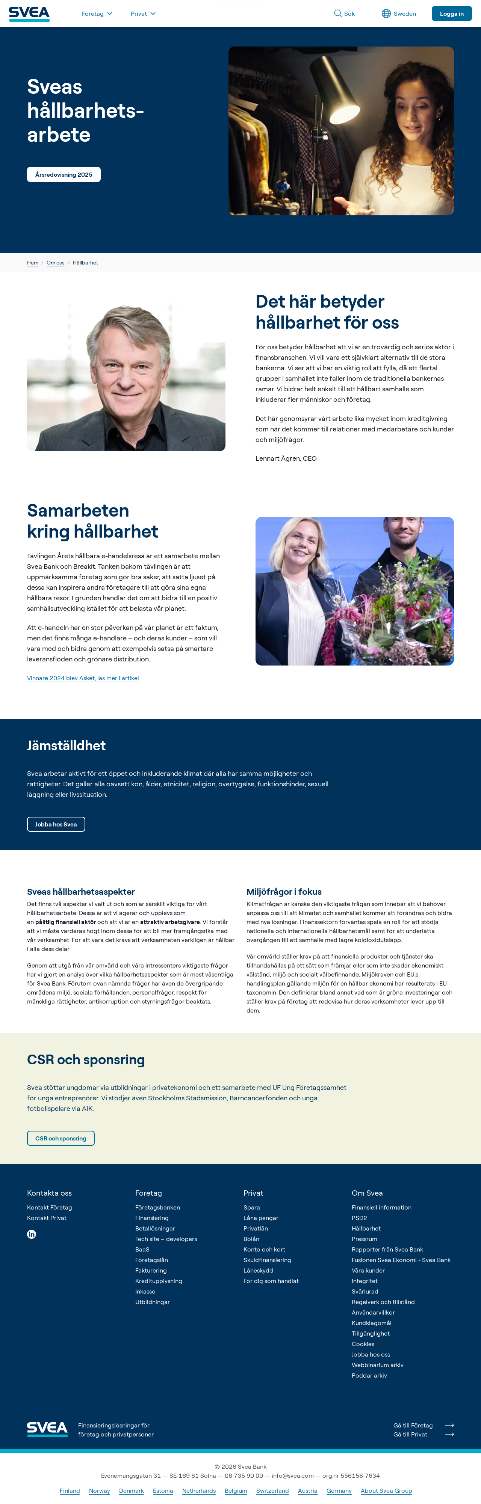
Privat (253, 1192)
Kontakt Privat (47, 1218)
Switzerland (272, 1490)
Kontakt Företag (49, 1207)
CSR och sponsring (60, 1138)
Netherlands (199, 1490)
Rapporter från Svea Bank (387, 1249)
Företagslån (151, 1260)
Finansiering (152, 1218)
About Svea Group (386, 1490)
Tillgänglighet (371, 1333)
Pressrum (364, 1239)
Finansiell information (381, 1207)
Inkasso (145, 1291)
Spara (252, 1207)
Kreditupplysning (158, 1281)
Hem (32, 262)
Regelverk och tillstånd (383, 1302)
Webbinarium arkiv (378, 1365)
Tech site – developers (166, 1239)
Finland (70, 1490)
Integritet (365, 1281)
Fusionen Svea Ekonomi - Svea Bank (401, 1260)
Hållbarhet (366, 1228)
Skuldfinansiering (267, 1260)
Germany (339, 1490)
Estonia (163, 1490)
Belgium (236, 1490)
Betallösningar (155, 1228)
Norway (99, 1490)
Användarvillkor (373, 1312)
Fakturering (151, 1270)
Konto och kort (264, 1249)
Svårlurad (365, 1291)
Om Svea (367, 1192)
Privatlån (256, 1228)
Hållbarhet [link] (85, 262)
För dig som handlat (271, 1281)
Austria (308, 1490)
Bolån (251, 1239)
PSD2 (359, 1218)
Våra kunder (368, 1270)
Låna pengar (261, 1218)
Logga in (452, 13)
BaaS (142, 1249)
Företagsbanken (157, 1207)
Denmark (131, 1490)
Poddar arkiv (369, 1375)
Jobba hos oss (371, 1354)
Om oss (56, 262)
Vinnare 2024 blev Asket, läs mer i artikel (83, 678)
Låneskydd (258, 1270)
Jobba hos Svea (56, 824)
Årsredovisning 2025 (63, 174)
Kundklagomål (372, 1323)
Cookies (363, 1344)
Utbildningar (152, 1302)
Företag (148, 1192)
